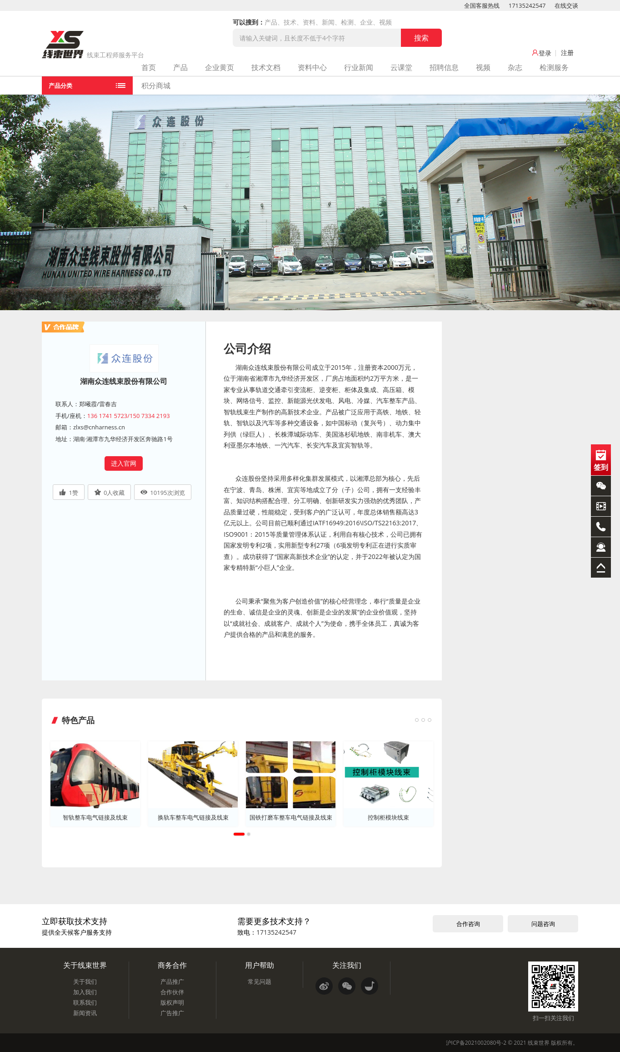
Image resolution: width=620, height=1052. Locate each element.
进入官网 (123, 463)
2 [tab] (248, 834)
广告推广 (172, 1012)
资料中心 (312, 67)
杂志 (515, 67)
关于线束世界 (85, 965)
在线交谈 (566, 5)
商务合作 (172, 965)
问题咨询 (543, 923)
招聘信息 (444, 67)
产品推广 (172, 981)
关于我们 (85, 981)
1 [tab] (239, 834)
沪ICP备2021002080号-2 (476, 1042)
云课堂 (401, 67)
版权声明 (172, 1002)
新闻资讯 (85, 1012)
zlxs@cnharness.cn (99, 427)
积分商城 (155, 86)
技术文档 (265, 67)
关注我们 (346, 965)
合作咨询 (468, 923)
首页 (148, 67)
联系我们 (85, 1002)
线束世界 (539, 1042)
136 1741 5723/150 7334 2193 (128, 416)
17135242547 (527, 5)
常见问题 (259, 981)
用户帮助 (259, 965)
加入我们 (85, 991)
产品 (180, 67)
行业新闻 (358, 67)
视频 (483, 67)
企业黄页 (219, 67)
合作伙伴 (172, 991)
